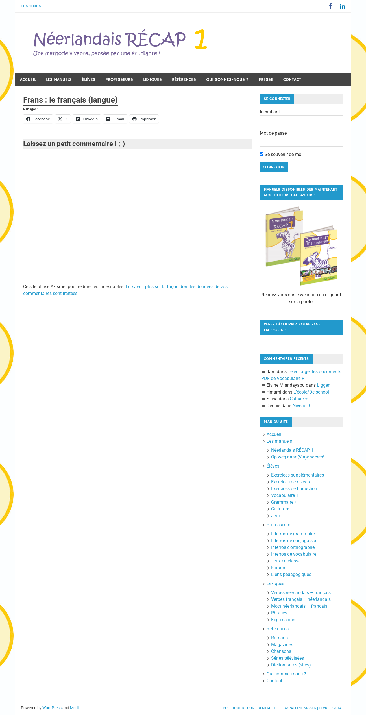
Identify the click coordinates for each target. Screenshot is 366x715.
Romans (279, 637)
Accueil (28, 79)
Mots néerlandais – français (299, 606)
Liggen (323, 385)
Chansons (281, 651)
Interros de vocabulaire (293, 554)
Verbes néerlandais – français (301, 592)
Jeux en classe (285, 561)
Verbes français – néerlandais (301, 599)
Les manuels (59, 79)
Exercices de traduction (294, 488)
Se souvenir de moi (281, 154)
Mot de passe (273, 133)
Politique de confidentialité (250, 708)
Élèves (88, 79)
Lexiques (152, 79)
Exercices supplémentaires (297, 475)
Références (184, 79)
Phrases (279, 613)
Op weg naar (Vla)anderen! (297, 457)
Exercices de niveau (290, 481)
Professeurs (119, 79)
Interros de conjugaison (294, 540)
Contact (292, 79)
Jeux (276, 515)
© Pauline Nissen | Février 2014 (313, 708)
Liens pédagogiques (291, 574)
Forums (278, 567)
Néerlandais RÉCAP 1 (292, 450)
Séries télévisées (287, 658)
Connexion (31, 6)
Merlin (75, 707)
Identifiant (270, 111)
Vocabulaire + (285, 495)
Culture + (299, 398)
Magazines (282, 644)
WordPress (52, 707)
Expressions (283, 619)
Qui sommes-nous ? (227, 79)
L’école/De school (311, 392)
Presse (266, 79)
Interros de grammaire (293, 533)
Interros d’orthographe (293, 547)
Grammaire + (284, 502)
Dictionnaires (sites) (291, 665)
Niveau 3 (301, 405)
